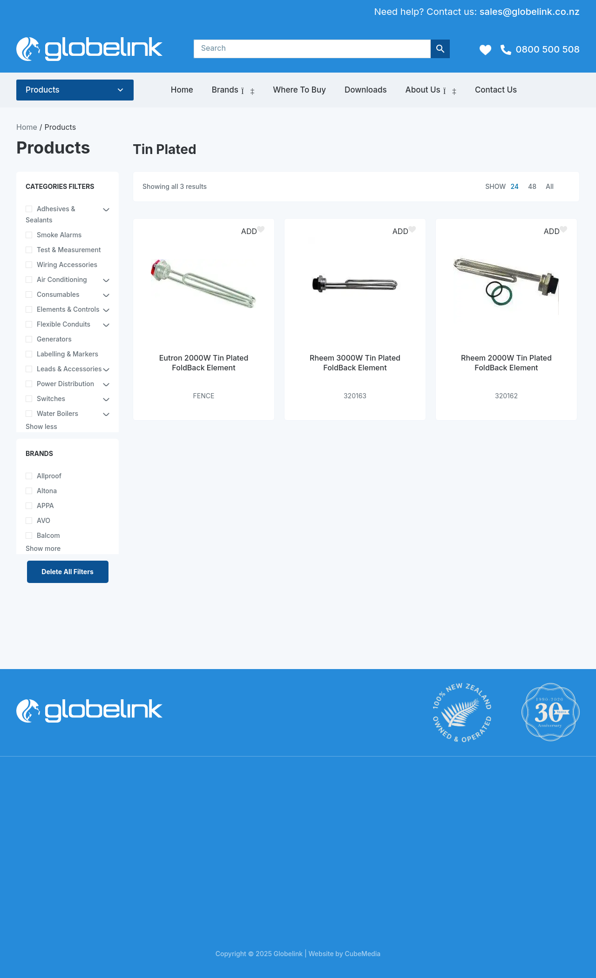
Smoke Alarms (59, 235)
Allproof (49, 476)
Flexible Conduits (63, 324)
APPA (45, 505)
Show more (43, 548)
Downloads (366, 89)
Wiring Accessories (67, 264)
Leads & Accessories (69, 369)
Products (43, 89)
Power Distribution (65, 384)
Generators (54, 339)
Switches (51, 398)
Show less (41, 426)
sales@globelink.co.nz (530, 11)
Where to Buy (299, 89)
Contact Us (496, 89)
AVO (43, 520)
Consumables (58, 294)
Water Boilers (57, 413)
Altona (47, 491)
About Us (431, 90)
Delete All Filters (67, 572)
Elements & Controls (68, 309)
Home (182, 89)
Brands (233, 90)
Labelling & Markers (67, 354)
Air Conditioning (62, 279)
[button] (254, 231)
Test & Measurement (69, 250)
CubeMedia (363, 954)
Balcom (48, 535)
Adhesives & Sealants (50, 214)
